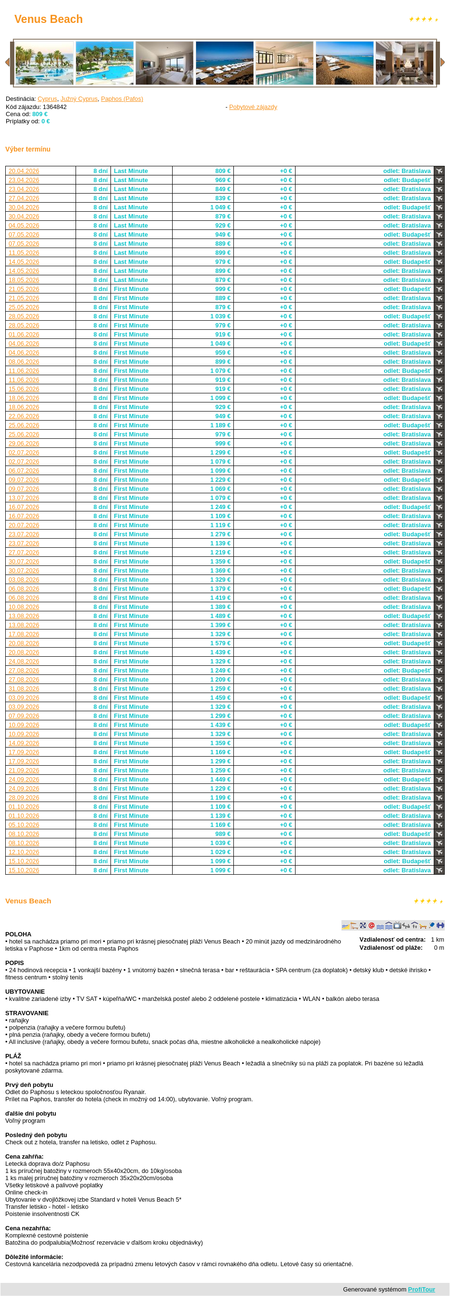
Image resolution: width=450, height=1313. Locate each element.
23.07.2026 (24, 534)
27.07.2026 (24, 552)
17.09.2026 (24, 752)
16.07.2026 (24, 506)
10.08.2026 (24, 606)
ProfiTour (421, 1289)
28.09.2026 (24, 797)
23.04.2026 (24, 180)
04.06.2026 (24, 343)
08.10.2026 (24, 833)
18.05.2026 (24, 279)
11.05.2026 (24, 252)
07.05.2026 (24, 234)
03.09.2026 (24, 697)
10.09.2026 (24, 724)
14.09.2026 (24, 743)
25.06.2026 (24, 425)
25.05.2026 (24, 307)
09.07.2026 (24, 479)
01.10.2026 (24, 806)
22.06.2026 (24, 416)
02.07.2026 (24, 452)
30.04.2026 (24, 207)
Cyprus (47, 98)
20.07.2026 (24, 525)
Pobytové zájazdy (253, 106)
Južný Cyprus (79, 98)
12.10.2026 (24, 852)
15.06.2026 (24, 388)
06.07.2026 (24, 470)
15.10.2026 (24, 861)
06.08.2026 (24, 588)
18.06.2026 (24, 397)
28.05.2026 (24, 316)
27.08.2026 (24, 670)
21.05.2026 (24, 289)
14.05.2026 (24, 261)
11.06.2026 (24, 370)
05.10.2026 (24, 824)
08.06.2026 (24, 361)
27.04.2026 (24, 198)
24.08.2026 (24, 661)
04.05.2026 (24, 225)
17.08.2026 (24, 634)
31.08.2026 (24, 688)
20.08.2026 (24, 643)
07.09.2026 (24, 715)
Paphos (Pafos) (122, 98)
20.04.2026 (24, 170)
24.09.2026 (24, 779)
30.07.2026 (24, 561)
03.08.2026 (24, 579)
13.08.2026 (24, 615)
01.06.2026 (24, 334)
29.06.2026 (24, 443)
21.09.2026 (24, 770)
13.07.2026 (24, 497)
